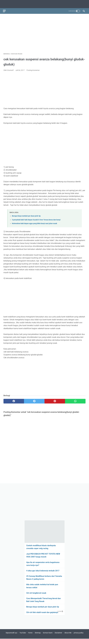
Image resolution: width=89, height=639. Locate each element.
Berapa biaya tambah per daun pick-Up (26, 215)
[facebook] (13, 400)
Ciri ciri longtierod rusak (36, 593)
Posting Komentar (33, 69)
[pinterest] (54, 400)
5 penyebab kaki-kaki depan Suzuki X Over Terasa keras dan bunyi (36, 218)
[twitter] (34, 400)
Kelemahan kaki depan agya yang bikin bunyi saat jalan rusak (34, 222)
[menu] (4, 9)
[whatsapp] (75, 400)
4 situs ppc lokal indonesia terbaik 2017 (42, 570)
